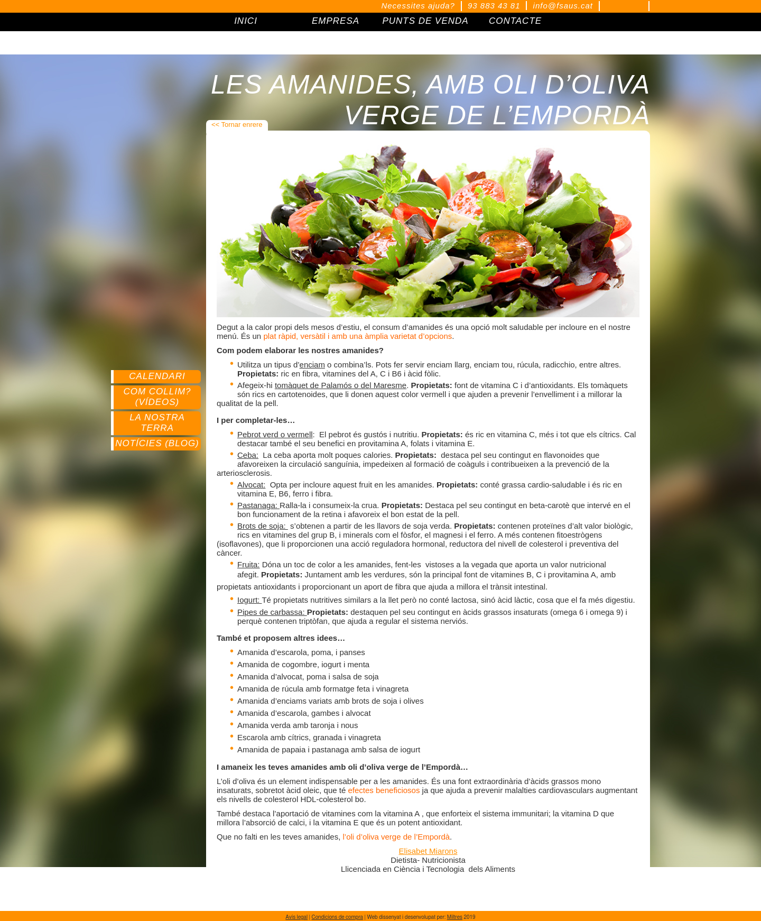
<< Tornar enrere (237, 124)
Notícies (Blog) (157, 443)
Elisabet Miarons (428, 850)
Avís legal (296, 917)
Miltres (454, 917)
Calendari (157, 376)
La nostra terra (157, 422)
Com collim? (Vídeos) (157, 396)
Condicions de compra (337, 917)
